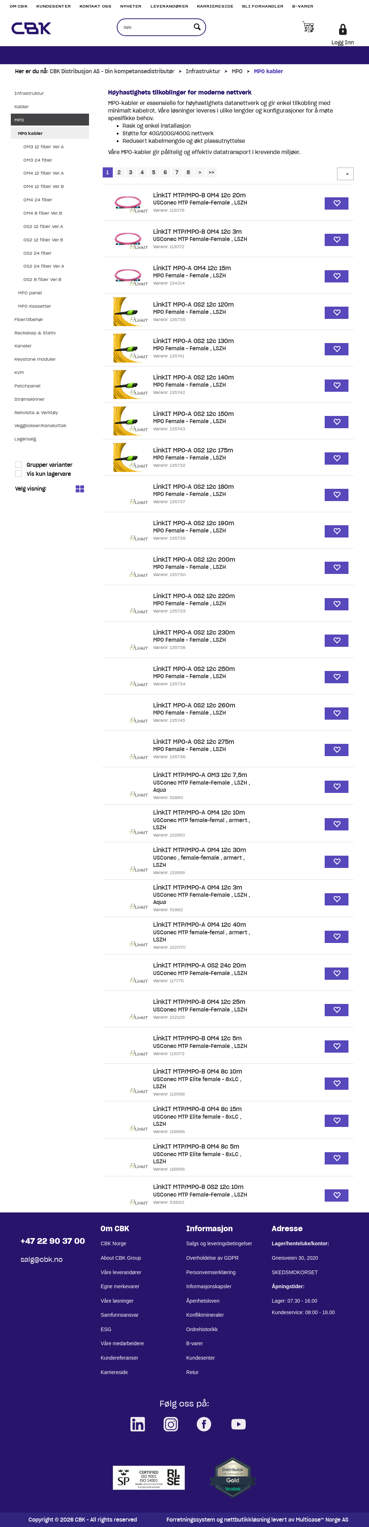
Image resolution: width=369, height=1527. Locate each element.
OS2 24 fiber (37, 253)
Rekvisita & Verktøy (36, 412)
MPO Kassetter (34, 306)
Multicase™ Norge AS (322, 1520)
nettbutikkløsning (247, 1520)
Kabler (21, 106)
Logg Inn (343, 42)
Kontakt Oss (96, 6)
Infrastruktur (203, 71)
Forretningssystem (190, 1520)
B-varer (303, 6)
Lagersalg (25, 439)
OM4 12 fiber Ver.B (43, 186)
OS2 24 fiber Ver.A (43, 266)
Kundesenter (53, 6)
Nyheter (131, 6)
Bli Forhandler (263, 6)
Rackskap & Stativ (35, 332)
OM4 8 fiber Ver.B (42, 213)
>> (211, 172)
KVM (19, 372)
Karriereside (215, 6)
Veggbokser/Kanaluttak (40, 425)
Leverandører (169, 6)
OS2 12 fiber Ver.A (43, 226)
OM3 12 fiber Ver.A (43, 146)
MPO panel (30, 292)
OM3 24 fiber (37, 160)
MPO (237, 71)
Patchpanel (27, 386)
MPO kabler (268, 71)
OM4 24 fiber (37, 199)
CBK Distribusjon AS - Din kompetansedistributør (112, 71)
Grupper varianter (48, 465)
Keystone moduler (35, 359)
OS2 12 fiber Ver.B (43, 239)
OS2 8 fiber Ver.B (42, 279)
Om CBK (19, 6)
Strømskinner (29, 399)
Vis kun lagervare (48, 474)
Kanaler (23, 345)
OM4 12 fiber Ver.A (43, 173)
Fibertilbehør (28, 319)
